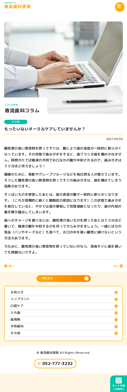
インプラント (23, 305)
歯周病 (17, 331)
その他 (19, 122)
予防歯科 (19, 340)
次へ (114, 267)
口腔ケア (19, 314)
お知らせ (19, 296)
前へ (13, 267)
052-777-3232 (58, 381)
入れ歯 (17, 323)
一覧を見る (49, 281)
